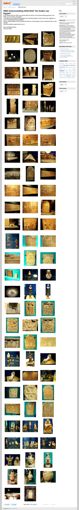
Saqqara (74, 76)
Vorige (13, 504)
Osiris (66, 74)
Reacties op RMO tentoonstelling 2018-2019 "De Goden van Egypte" (68, 51)
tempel (60, 77)
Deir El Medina (67, 69)
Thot (63, 77)
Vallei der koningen (70, 77)
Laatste (53, 504)
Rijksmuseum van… (12, 7)
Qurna (73, 74)
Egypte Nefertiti (68, 70)
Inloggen (74, 1)
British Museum (69, 67)
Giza (60, 72)
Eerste (6, 504)
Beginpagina (16, 4)
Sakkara (68, 76)
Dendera (74, 69)
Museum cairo (62, 74)
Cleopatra (61, 69)
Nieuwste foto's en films (65, 53)
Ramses (61, 76)
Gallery (4, 7)
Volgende (46, 504)
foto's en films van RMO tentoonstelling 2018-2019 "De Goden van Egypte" (66, 56)
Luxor (70, 72)
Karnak (67, 72)
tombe (65, 77)
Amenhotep (61, 63)
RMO (64, 76)
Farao (74, 70)
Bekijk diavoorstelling (60, 11)
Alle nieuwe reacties (65, 48)
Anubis (66, 63)
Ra (75, 74)
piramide (69, 74)
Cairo (74, 67)
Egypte (61, 71)
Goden (63, 72)
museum (74, 72)
